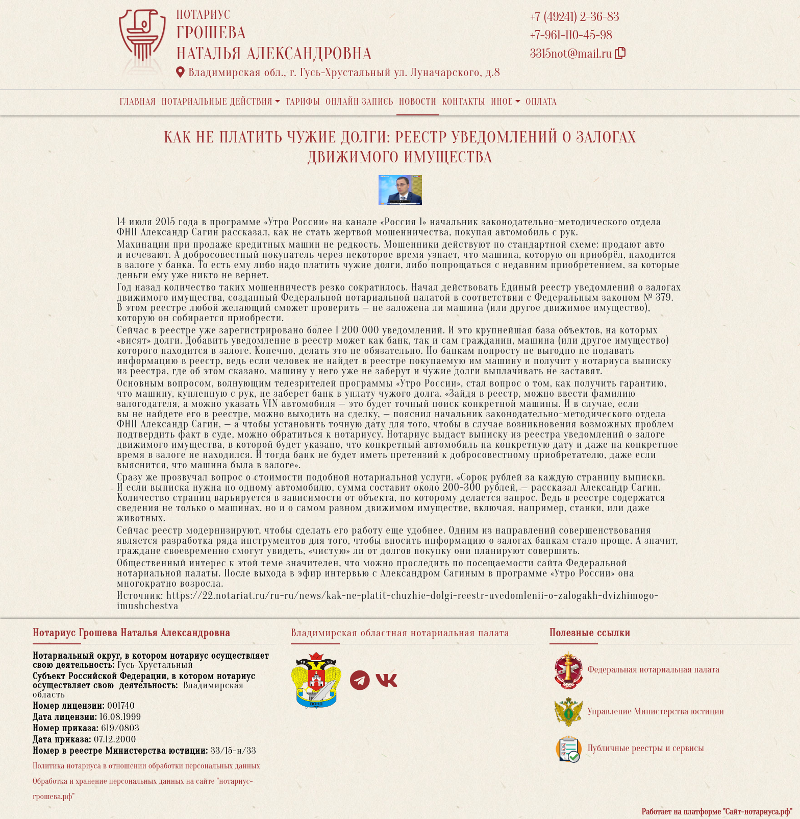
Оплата (541, 102)
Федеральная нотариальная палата (637, 670)
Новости (418, 102)
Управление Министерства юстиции (639, 712)
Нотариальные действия (216, 102)
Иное (502, 102)
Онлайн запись (359, 102)
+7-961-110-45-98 (571, 35)
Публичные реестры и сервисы (629, 749)
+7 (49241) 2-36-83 (574, 17)
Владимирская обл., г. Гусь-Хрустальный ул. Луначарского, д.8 (338, 72)
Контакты (463, 102)
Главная (137, 102)
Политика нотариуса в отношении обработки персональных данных (146, 765)
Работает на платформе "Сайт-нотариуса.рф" (717, 811)
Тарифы (303, 102)
